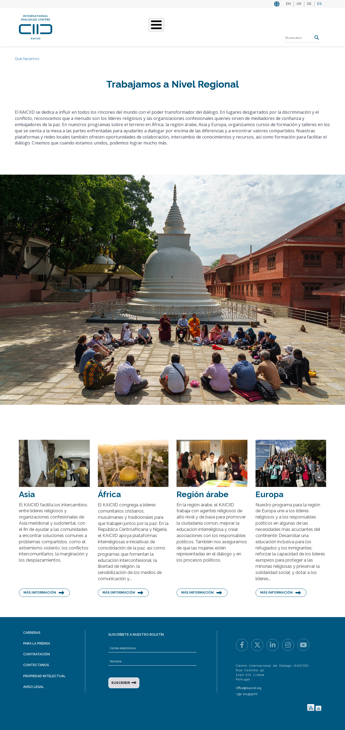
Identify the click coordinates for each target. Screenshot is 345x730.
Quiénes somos (90, 26)
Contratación (36, 654)
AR (298, 4)
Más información (39, 592)
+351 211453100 (247, 694)
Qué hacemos (128, 26)
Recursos (235, 26)
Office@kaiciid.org (248, 688)
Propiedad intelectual (44, 676)
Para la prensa (36, 643)
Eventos (208, 26)
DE (309, 4)
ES (319, 4)
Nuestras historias (171, 26)
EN (288, 4)
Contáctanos (36, 665)
